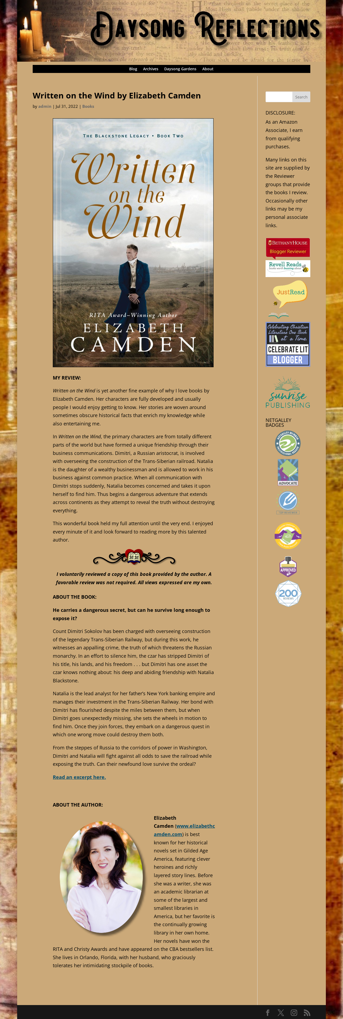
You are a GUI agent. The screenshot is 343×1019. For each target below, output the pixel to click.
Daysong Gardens (180, 69)
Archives (150, 69)
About (208, 69)
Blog (133, 69)
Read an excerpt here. (79, 777)
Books (88, 106)
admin (44, 106)
